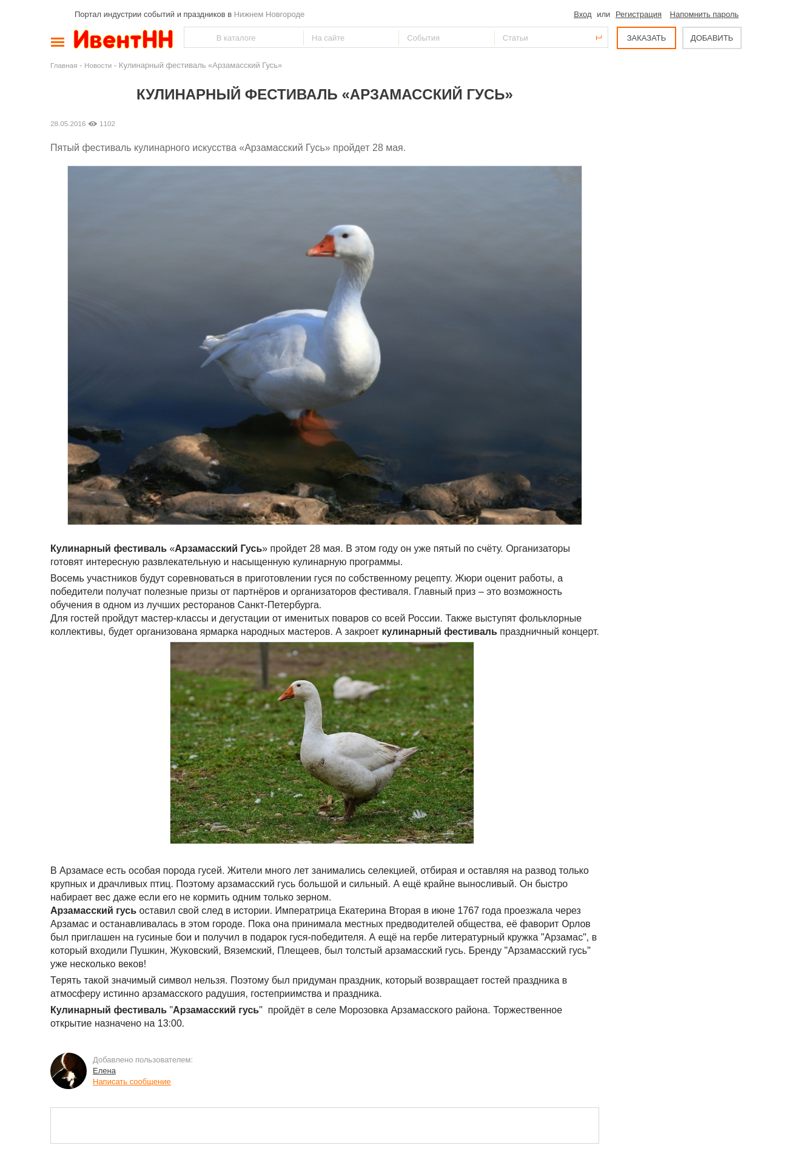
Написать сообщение (132, 1081)
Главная (63, 65)
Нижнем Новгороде (269, 14)
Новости (98, 65)
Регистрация (639, 14)
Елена (104, 1070)
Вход (582, 14)
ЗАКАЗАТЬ (646, 37)
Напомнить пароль (704, 14)
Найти (194, 37)
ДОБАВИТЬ (712, 37)
